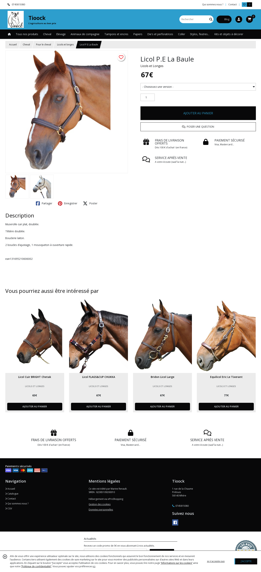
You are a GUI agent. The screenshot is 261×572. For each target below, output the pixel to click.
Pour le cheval (43, 44)
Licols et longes (65, 44)
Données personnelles (101, 509)
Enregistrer (67, 203)
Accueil (13, 44)
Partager (44, 203)
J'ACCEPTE (246, 561)
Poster (90, 203)
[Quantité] (147, 97)
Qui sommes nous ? (16, 503)
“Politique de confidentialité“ (36, 566)
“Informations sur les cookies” (176, 563)
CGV (8, 508)
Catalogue (11, 493)
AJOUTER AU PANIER (198, 113)
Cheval (26, 44)
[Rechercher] (210, 19)
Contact (232, 4)
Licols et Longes (151, 66)
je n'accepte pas (216, 561)
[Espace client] (239, 19)
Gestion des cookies (99, 504)
